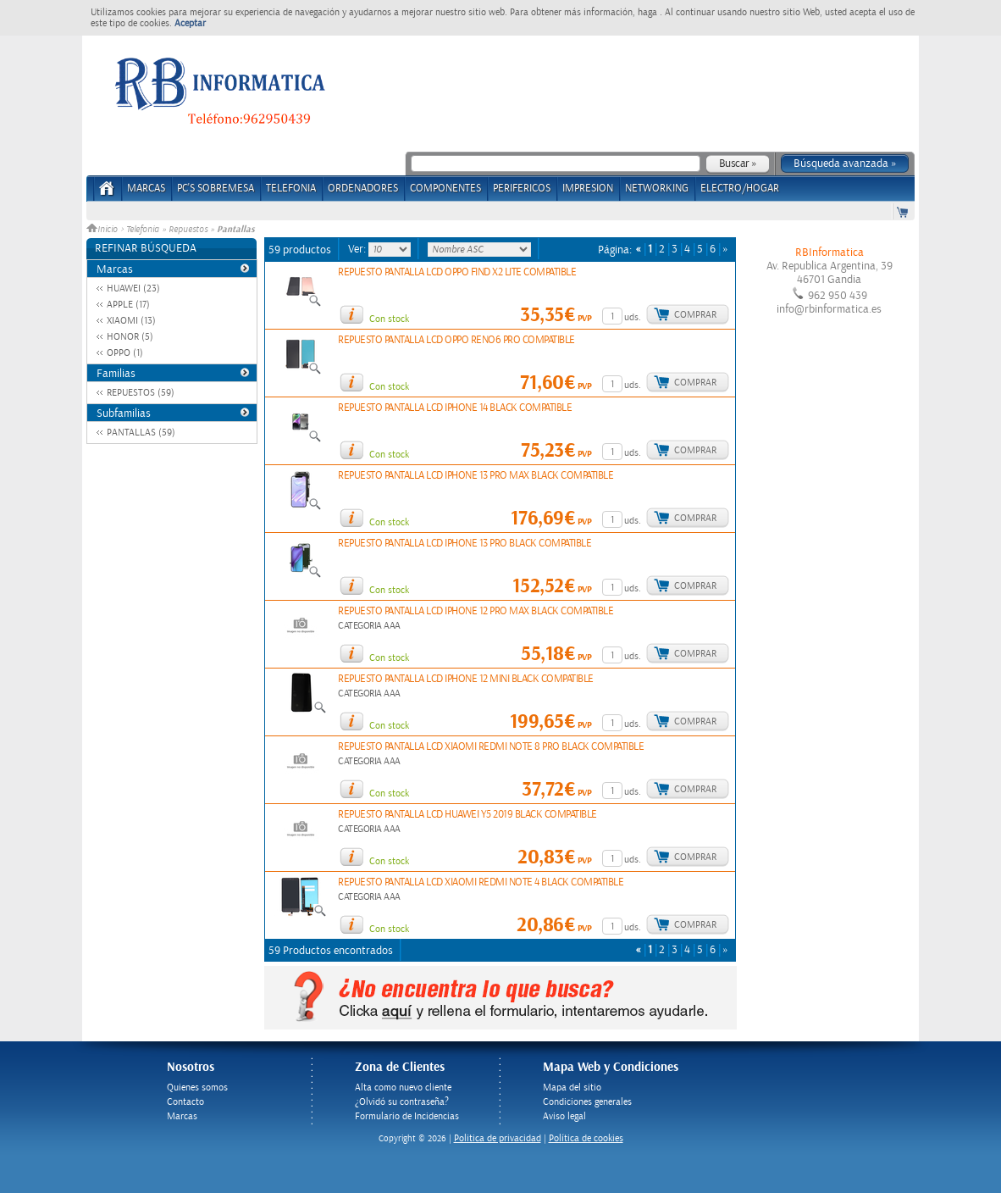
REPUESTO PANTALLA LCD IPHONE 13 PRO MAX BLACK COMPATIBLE (475, 475)
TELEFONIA (291, 188)
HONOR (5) (130, 336)
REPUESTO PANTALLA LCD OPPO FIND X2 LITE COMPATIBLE (457, 272)
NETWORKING (657, 188)
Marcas (146, 188)
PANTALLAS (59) (141, 432)
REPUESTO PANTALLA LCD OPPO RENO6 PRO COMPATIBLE (456, 340)
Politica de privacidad (497, 1138)
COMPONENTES (445, 188)
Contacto (185, 1101)
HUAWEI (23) (133, 288)
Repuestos (188, 230)
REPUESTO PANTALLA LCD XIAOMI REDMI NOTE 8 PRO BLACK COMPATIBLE (491, 747)
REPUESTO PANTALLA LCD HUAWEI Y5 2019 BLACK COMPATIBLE (467, 814)
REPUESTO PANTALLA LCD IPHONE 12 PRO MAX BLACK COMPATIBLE (475, 611)
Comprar (695, 314)
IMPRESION (587, 188)
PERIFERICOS (521, 188)
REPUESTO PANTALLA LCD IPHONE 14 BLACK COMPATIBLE (455, 408)
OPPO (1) (125, 352)
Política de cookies (586, 1138)
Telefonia (142, 230)
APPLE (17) (128, 304)
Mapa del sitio (572, 1087)
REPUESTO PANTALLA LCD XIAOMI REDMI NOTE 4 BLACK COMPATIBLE (480, 882)
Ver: (358, 249)
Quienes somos (197, 1087)
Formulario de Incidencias (407, 1116)
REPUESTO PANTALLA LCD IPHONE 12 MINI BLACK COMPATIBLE (466, 679)
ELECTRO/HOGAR (739, 188)
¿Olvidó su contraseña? (402, 1101)
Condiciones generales (587, 1101)
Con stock (389, 319)
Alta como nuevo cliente (403, 1087)
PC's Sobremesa (215, 188)
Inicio (103, 230)
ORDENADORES (363, 188)
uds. (632, 317)
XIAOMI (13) (131, 320)
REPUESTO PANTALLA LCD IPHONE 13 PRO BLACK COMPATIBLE (464, 543)
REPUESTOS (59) (140, 392)
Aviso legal (564, 1116)
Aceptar (190, 23)
